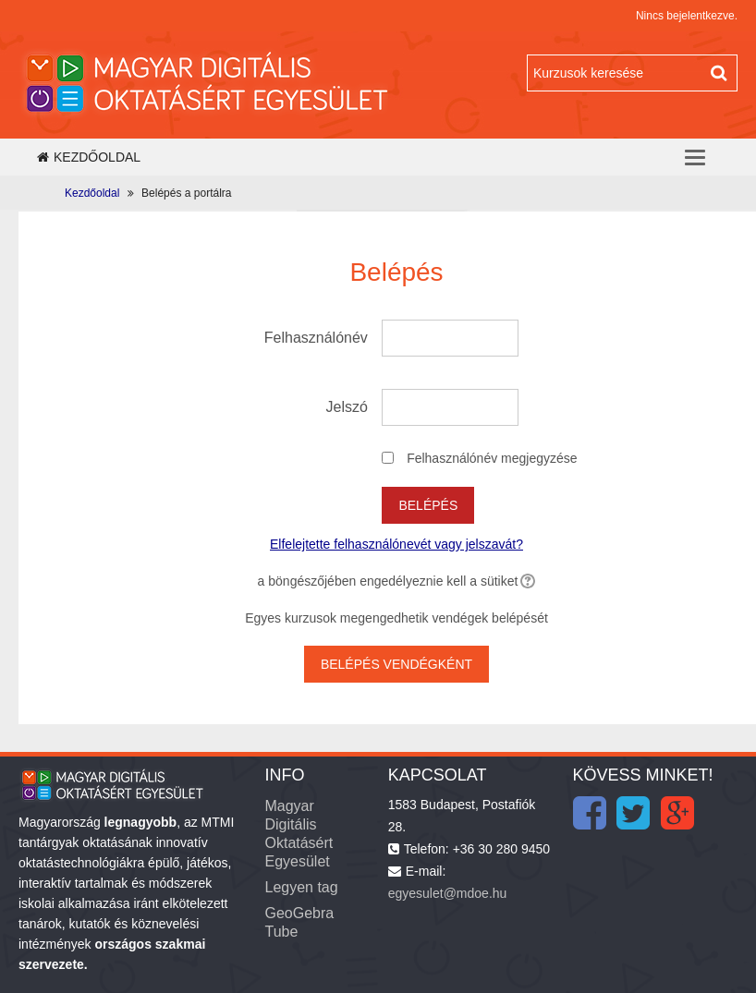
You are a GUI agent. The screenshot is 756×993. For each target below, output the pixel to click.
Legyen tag (300, 887)
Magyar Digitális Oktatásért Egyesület (298, 833)
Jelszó (347, 407)
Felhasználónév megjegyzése (492, 458)
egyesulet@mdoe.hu (447, 893)
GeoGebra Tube (299, 922)
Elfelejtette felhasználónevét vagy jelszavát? (396, 544)
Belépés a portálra (186, 193)
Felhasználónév (316, 337)
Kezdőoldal (88, 157)
